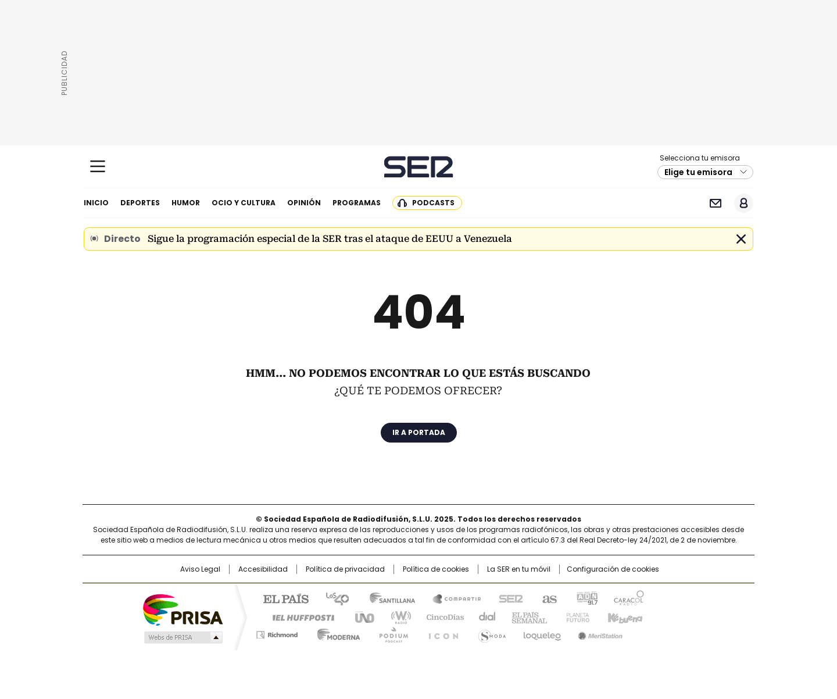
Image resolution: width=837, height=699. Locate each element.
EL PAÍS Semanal (526, 616)
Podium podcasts (390, 633)
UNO (360, 616)
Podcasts (433, 203)
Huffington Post (298, 616)
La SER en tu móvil (518, 569)
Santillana (387, 598)
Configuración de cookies (613, 569)
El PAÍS (281, 598)
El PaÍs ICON (440, 633)
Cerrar (741, 239)
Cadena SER (418, 166)
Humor (185, 203)
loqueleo (541, 633)
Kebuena (623, 616)
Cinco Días (441, 616)
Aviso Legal (200, 569)
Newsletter (715, 203)
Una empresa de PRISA (182, 609)
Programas (356, 203)
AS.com (547, 598)
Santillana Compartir (452, 598)
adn (585, 598)
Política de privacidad (345, 569)
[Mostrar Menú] (98, 166)
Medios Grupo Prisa (182, 637)
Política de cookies (436, 569)
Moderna (335, 633)
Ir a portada (418, 432)
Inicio (96, 203)
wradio (395, 616)
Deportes (140, 203)
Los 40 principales (333, 598)
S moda (490, 633)
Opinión (304, 203)
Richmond (277, 633)
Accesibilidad (263, 569)
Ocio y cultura (244, 203)
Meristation (599, 633)
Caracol (628, 598)
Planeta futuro (575, 616)
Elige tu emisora (698, 172)
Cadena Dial (484, 616)
